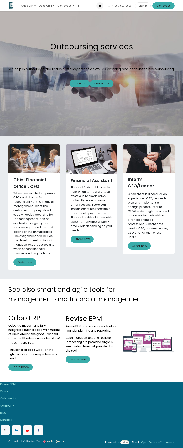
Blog (3, 413)
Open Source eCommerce (158, 442)
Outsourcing (8, 398)
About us (79, 83)
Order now (25, 262)
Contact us (102, 83)
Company (7, 406)
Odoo (4, 391)
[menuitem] (28, 6)
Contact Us (163, 6)
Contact (6, 420)
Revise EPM (8, 384)
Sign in (143, 6)
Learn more (21, 367)
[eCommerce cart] (99, 5)
